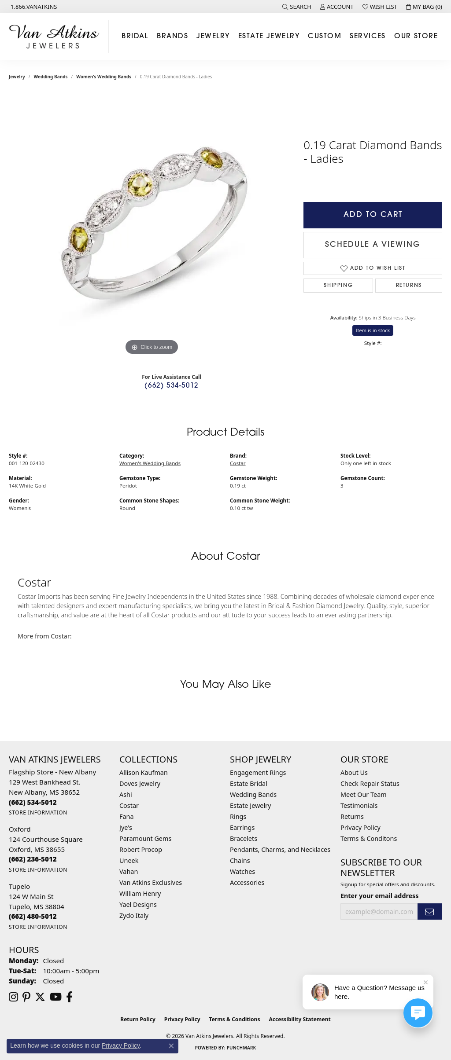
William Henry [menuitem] (140, 893)
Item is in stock (373, 330)
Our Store (416, 36)
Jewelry (212, 36)
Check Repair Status (369, 783)
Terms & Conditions (234, 1019)
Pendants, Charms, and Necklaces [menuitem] (280, 849)
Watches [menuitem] (242, 871)
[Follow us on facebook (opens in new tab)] (69, 997)
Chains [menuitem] (240, 860)
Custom (324, 36)
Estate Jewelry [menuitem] (250, 805)
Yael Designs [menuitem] (138, 904)
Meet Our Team (363, 794)
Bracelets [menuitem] (243, 838)
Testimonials (358, 805)
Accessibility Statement (299, 1019)
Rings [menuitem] (238, 816)
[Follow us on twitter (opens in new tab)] (40, 997)
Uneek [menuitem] (128, 860)
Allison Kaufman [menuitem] (143, 772)
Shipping (338, 285)
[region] (152, 225)
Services (368, 36)
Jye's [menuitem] (125, 827)
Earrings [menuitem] (242, 827)
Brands (172, 36)
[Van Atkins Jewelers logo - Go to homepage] (56, 36)
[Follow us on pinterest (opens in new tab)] (26, 997)
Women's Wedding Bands (103, 76)
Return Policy (137, 1019)
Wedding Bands (51, 76)
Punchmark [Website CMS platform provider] (241, 1048)
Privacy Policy (360, 827)
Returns (409, 285)
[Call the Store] (33, 802)
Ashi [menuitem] (125, 794)
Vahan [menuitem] (128, 871)
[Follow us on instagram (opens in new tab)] (13, 997)
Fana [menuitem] (126, 816)
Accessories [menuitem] (247, 882)
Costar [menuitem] (129, 805)
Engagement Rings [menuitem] (258, 772)
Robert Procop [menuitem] (140, 849)
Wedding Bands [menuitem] (253, 794)
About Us (354, 772)
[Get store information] (38, 812)
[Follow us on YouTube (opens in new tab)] (56, 997)
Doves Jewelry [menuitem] (139, 783)
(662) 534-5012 (171, 386)
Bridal (135, 36)
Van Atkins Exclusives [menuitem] (150, 882)
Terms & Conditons (368, 838)
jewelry (17, 76)
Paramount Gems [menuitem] (145, 838)
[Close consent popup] (171, 1046)
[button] (296, 6)
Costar (238, 463)
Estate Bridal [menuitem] (248, 783)
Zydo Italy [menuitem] (133, 915)
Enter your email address (379, 895)
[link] (33, 6)
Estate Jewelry (268, 36)
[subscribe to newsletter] (430, 911)
